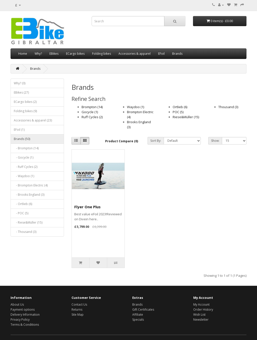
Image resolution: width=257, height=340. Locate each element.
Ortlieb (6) (180, 107)
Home (22, 53)
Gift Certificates (143, 309)
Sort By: (155, 141)
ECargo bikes (75, 53)
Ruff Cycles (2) (92, 117)
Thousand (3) (228, 107)
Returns (77, 309)
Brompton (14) (92, 107)
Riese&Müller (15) (186, 117)
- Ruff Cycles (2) (25, 167)
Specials (138, 319)
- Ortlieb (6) (23, 204)
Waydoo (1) (135, 107)
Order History (203, 309)
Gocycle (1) (90, 112)
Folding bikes (101, 53)
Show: (215, 141)
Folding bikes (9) (25, 111)
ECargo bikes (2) (25, 102)
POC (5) (178, 112)
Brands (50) (22, 139)
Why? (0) (19, 83)
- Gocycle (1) (23, 157)
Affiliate (137, 314)
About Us (17, 304)
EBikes (53, 53)
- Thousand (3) (25, 232)
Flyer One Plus (87, 206)
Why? (38, 53)
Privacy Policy (20, 319)
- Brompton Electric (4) (31, 185)
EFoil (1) (19, 129)
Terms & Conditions (25, 324)
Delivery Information (25, 314)
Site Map (78, 314)
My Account (201, 304)
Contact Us (79, 304)
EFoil (161, 53)
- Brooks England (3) (29, 194)
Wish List (199, 314)
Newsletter (201, 319)
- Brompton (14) (26, 148)
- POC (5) (21, 213)
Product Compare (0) (121, 141)
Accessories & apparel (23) (33, 120)
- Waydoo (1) (24, 176)
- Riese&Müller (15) (28, 222)
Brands (177, 53)
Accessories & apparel (134, 53)
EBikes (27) (21, 92)
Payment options (23, 309)
